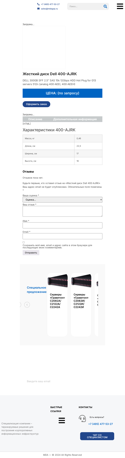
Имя (26, 221)
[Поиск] (105, 6)
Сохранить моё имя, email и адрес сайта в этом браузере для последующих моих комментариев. (57, 246)
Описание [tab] (35, 119)
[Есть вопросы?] (82, 418)
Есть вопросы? (97, 417)
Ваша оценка (31, 195)
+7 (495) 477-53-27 (100, 423)
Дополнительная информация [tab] (75, 119)
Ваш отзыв (29, 204)
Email (26, 232)
